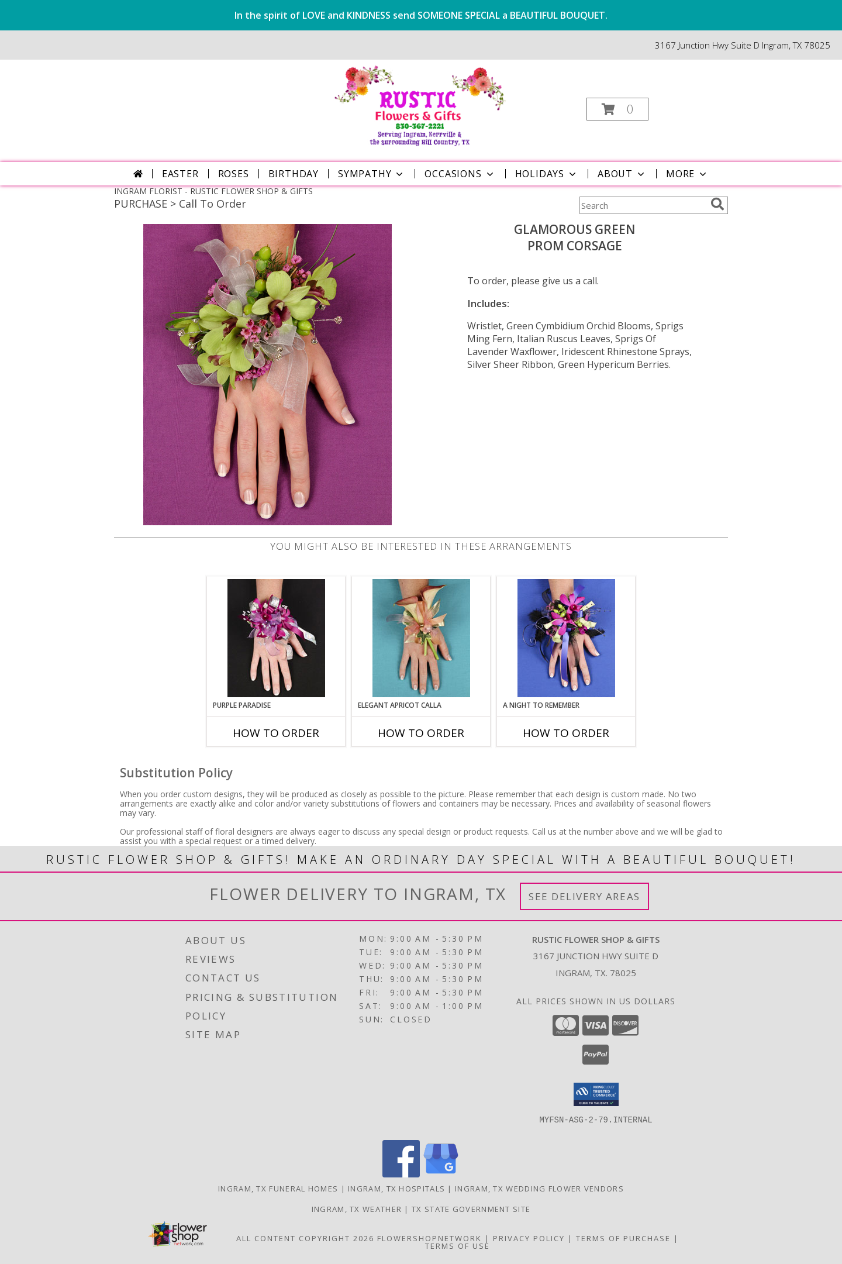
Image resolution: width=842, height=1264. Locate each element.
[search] (717, 204)
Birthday (293, 173)
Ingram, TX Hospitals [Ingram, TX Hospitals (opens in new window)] (396, 1188)
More (687, 173)
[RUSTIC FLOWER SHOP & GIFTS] (420, 105)
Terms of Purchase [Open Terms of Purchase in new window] (623, 1238)
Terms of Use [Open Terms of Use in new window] (457, 1246)
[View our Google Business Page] (441, 1174)
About (622, 173)
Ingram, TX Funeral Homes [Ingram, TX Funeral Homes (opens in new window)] (278, 1188)
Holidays (546, 173)
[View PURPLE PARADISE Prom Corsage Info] (276, 638)
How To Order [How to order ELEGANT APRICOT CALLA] (421, 733)
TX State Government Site (471, 1209)
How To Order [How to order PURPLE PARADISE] (276, 733)
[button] (617, 109)
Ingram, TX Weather (357, 1209)
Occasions (460, 173)
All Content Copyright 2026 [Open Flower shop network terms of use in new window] (305, 1238)
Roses (233, 173)
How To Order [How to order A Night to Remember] (566, 733)
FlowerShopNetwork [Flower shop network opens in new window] (429, 1238)
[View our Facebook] (401, 1174)
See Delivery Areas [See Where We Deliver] (584, 896)
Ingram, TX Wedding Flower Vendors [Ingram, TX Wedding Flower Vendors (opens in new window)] (539, 1188)
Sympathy (371, 173)
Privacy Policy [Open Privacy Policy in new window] (529, 1238)
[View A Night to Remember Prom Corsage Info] (566, 638)
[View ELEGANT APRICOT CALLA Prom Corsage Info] (421, 638)
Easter (180, 173)
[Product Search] (642, 205)
